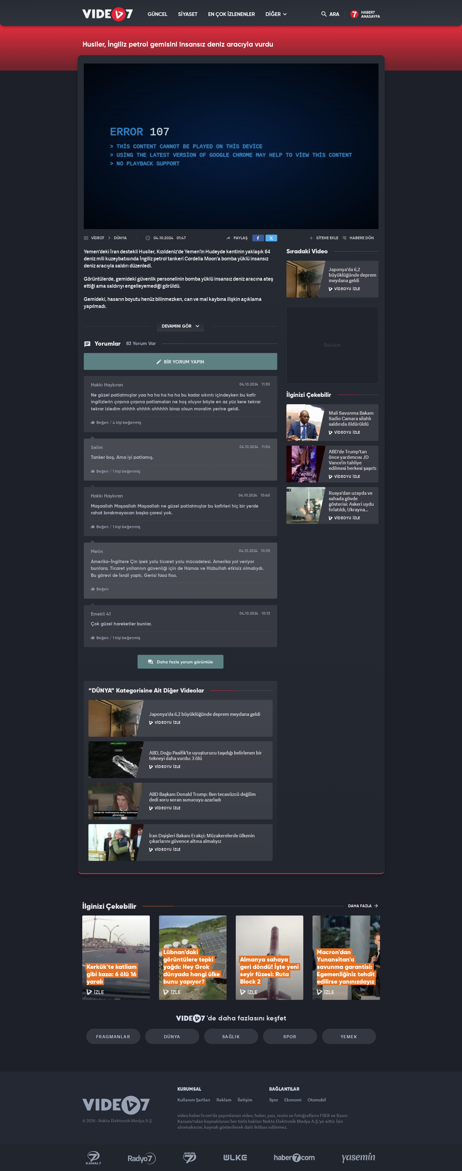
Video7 (97, 238)
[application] (231, 146)
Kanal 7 (93, 1158)
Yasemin (359, 1158)
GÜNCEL (157, 14)
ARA (330, 14)
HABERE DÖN (358, 238)
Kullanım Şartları (193, 1100)
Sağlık (231, 1036)
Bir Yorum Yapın (180, 362)
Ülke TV (235, 1158)
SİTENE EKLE (324, 238)
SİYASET (187, 14)
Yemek (349, 1036)
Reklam (223, 1100)
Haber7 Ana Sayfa (365, 14)
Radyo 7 (142, 1158)
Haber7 (294, 1158)
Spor (290, 1036)
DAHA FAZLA (363, 905)
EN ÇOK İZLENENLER (231, 14)
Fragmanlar (113, 1036)
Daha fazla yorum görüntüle (180, 662)
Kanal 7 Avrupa (189, 1158)
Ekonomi (292, 1100)
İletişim (245, 1100)
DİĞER (276, 14)
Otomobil (317, 1100)
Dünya (172, 1036)
